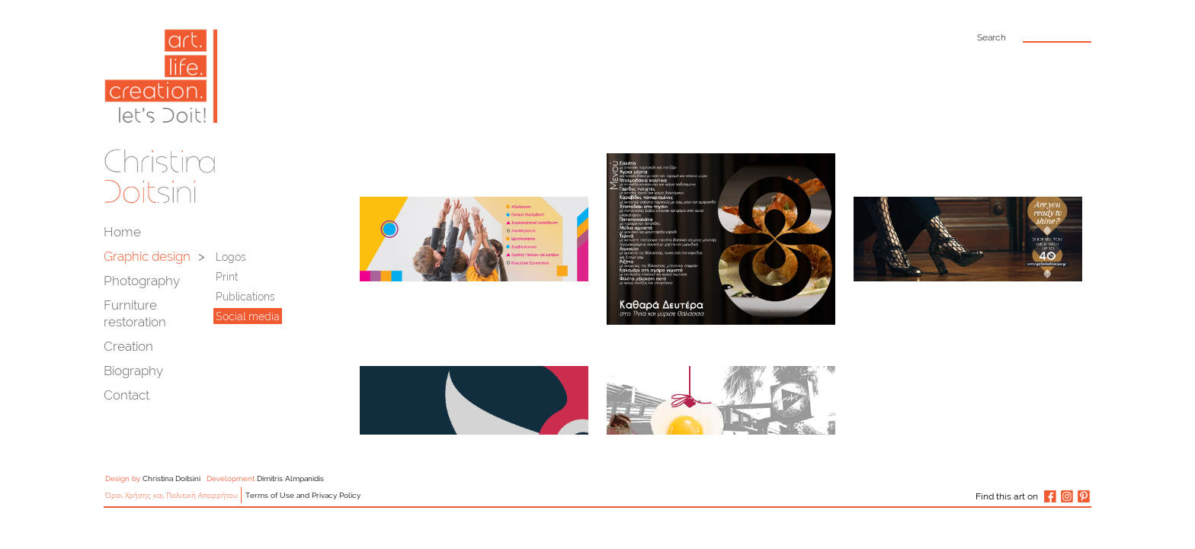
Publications (245, 297)
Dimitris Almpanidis (290, 478)
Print (227, 277)
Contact (126, 395)
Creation (128, 346)
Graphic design (147, 256)
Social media (248, 316)
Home (122, 231)
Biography (133, 370)
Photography (142, 280)
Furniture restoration (135, 313)
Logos (231, 257)
